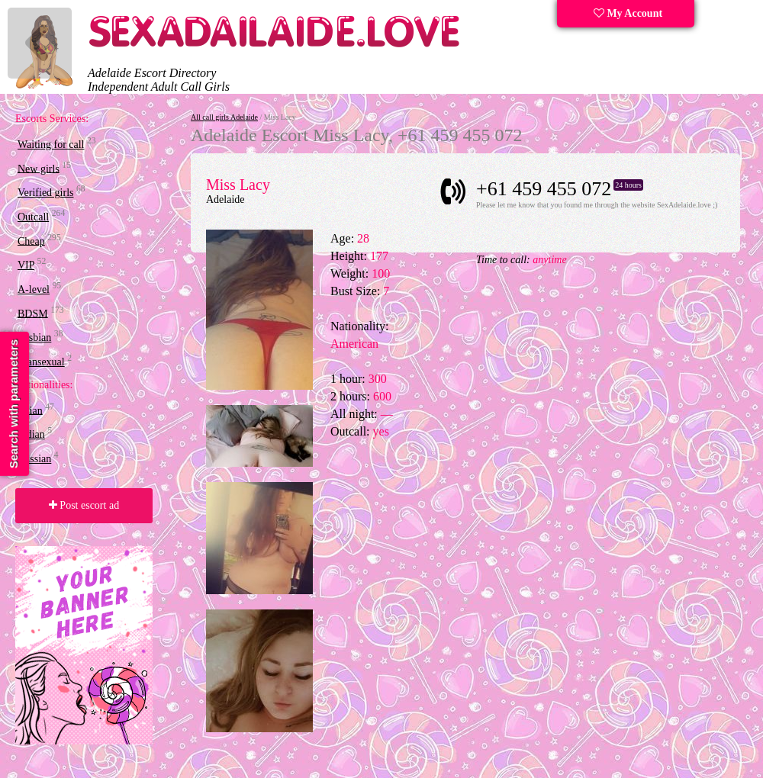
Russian (34, 459)
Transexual (41, 362)
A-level (34, 289)
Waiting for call (51, 144)
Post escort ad (84, 505)
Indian (31, 434)
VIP (26, 265)
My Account (628, 13)
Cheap (31, 240)
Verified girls (45, 192)
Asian (30, 410)
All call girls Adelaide (224, 117)
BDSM (33, 313)
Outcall (33, 217)
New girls (39, 168)
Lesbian (34, 337)
